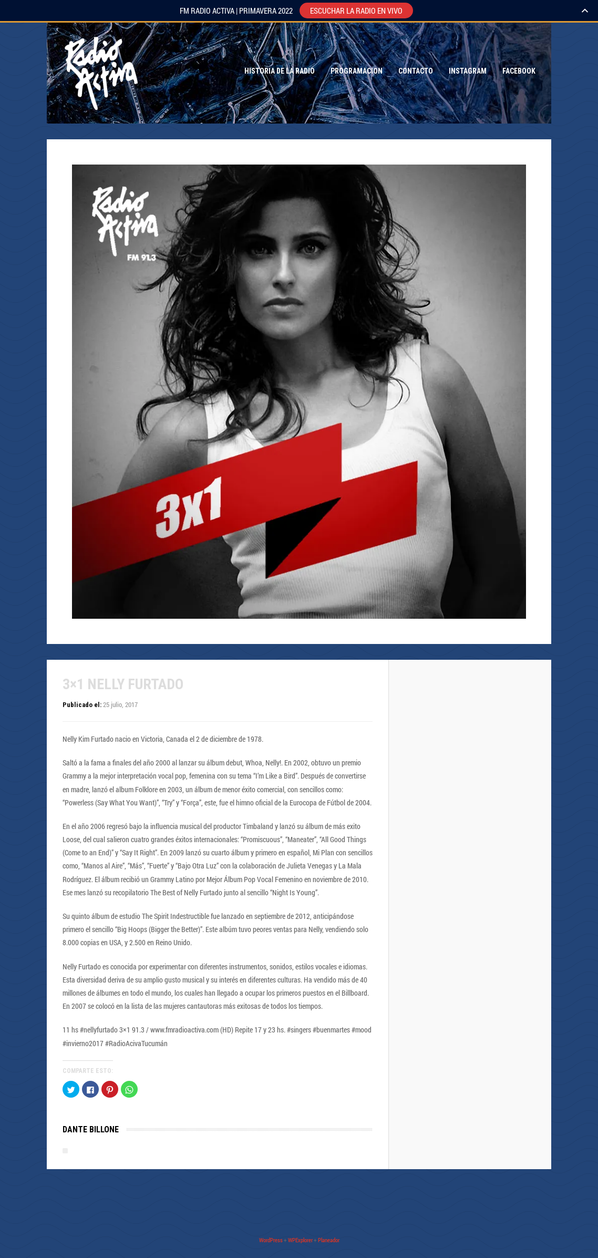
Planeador (328, 1240)
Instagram (468, 71)
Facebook (518, 71)
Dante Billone (91, 1129)
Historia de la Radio (279, 71)
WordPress (271, 1240)
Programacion (357, 71)
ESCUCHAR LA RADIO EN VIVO (356, 10)
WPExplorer (300, 1240)
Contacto (415, 71)
